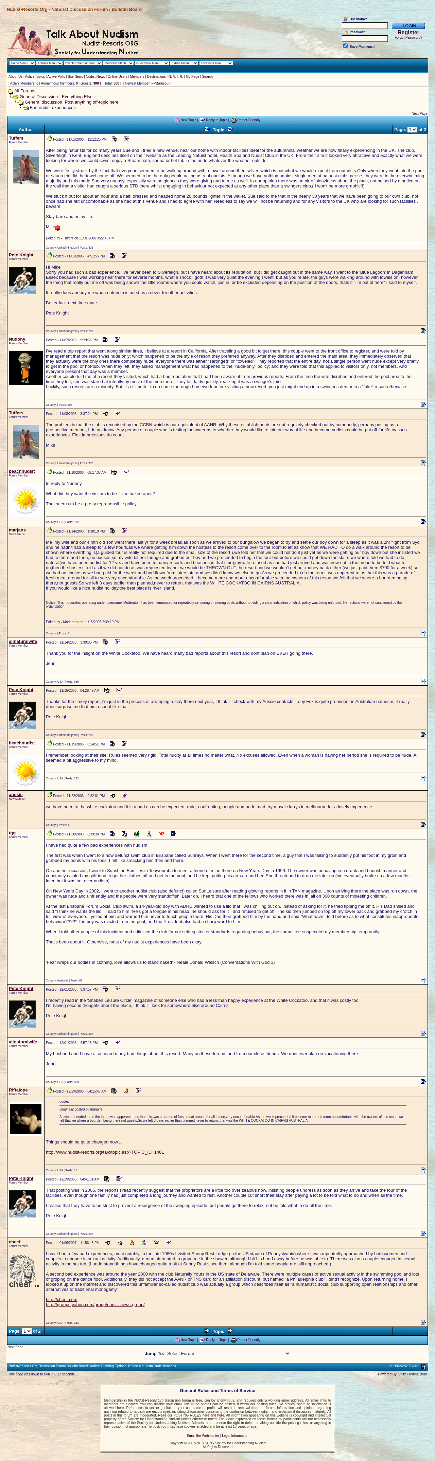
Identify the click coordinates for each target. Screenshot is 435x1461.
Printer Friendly (249, 120)
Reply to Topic (216, 120)
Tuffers (16, 138)
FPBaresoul (160, 83)
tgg (12, 832)
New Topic (188, 120)
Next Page (420, 113)
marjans (17, 530)
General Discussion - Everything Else (56, 96)
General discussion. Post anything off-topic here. (72, 102)
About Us (15, 76)
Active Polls (56, 76)
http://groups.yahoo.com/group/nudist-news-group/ (95, 1304)
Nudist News (95, 76)
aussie (15, 794)
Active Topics (35, 76)
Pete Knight (21, 254)
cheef (14, 1241)
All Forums (24, 90)
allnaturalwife (23, 641)
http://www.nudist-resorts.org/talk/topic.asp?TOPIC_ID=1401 (105, 1152)
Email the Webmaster (203, 1436)
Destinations (156, 76)
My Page (192, 76)
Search (207, 76)
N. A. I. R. (176, 76)
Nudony (17, 339)
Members (137, 76)
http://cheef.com (61, 1299)
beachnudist (22, 471)
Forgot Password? (408, 37)
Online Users (117, 76)
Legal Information (235, 1436)
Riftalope (18, 1090)
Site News (75, 76)
